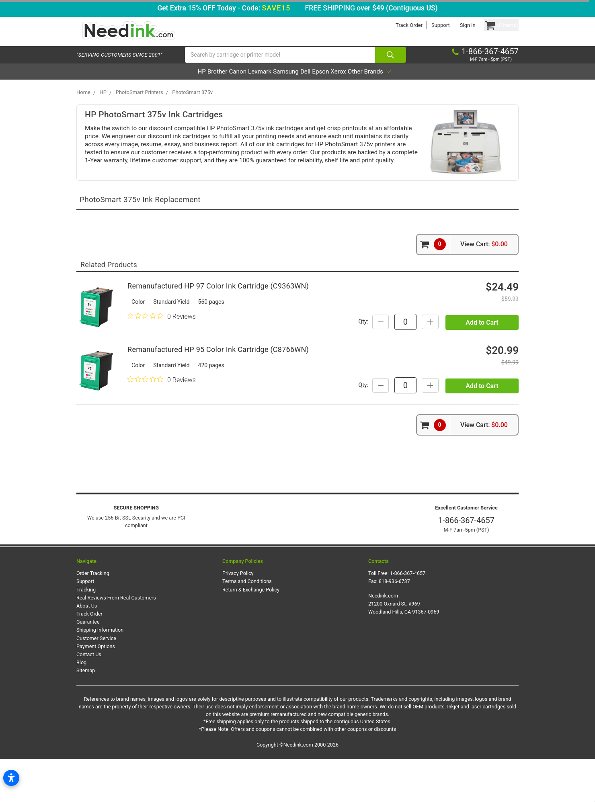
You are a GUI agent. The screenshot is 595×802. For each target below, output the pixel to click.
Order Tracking (92, 616)
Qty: (432, 331)
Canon (214, 82)
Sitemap (85, 713)
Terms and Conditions (247, 624)
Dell (316, 82)
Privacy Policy (238, 616)
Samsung (285, 82)
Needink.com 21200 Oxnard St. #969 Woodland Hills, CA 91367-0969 (403, 646)
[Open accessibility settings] (11, 778)
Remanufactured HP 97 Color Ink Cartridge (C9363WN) (218, 304)
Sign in (452, 25)
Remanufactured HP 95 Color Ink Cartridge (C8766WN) (218, 384)
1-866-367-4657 (466, 563)
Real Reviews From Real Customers (116, 640)
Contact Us (88, 697)
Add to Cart (482, 352)
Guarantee (88, 665)
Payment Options (95, 689)
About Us (86, 648)
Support (425, 25)
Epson (342, 82)
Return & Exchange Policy (250, 632)
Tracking (86, 632)
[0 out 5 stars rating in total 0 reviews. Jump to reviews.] (161, 335)
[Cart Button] (494, 25)
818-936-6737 (394, 624)
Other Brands (414, 82)
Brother (182, 82)
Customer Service (96, 681)
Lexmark (248, 82)
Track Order (393, 25)
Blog (81, 705)
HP (156, 82)
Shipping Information (99, 673)
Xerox (371, 82)
